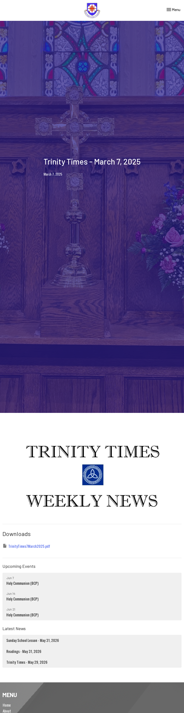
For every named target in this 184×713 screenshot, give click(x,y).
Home (7, 705)
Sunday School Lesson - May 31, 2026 (32, 640)
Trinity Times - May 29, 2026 (26, 662)
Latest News (14, 628)
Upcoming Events (18, 566)
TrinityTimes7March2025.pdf (26, 546)
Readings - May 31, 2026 (23, 651)
